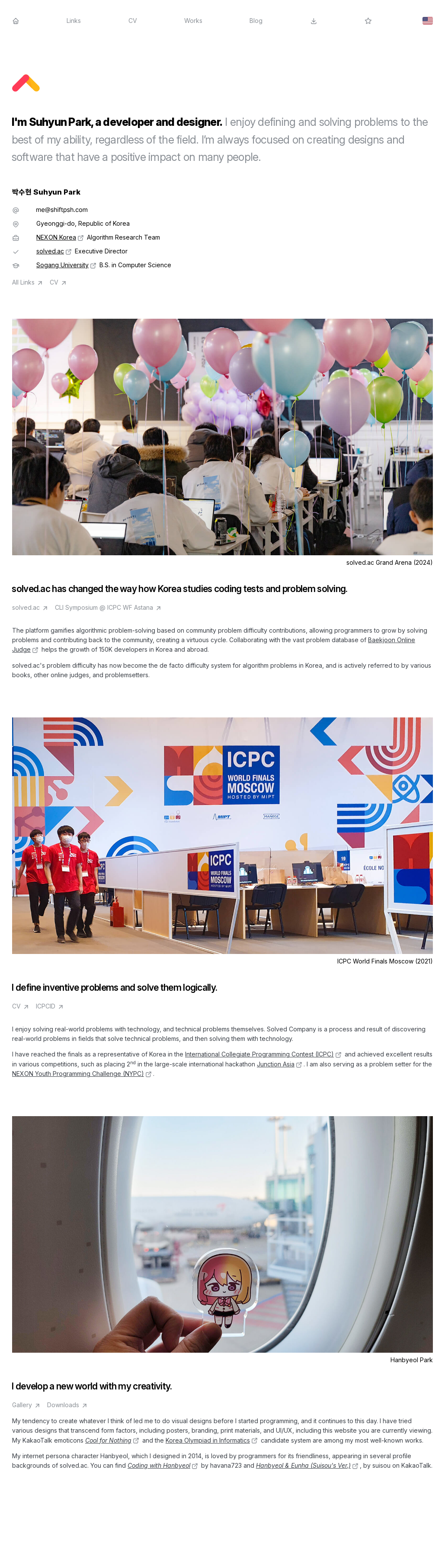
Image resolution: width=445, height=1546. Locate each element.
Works (193, 20)
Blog (256, 20)
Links (74, 20)
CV (132, 20)
